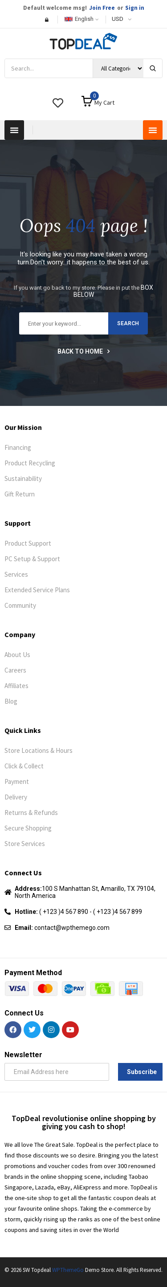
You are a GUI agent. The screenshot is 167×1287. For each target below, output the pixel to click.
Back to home (83, 351)
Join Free (102, 8)
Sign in (134, 8)
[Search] (152, 68)
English (79, 19)
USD (117, 19)
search (128, 323)
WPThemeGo (68, 1270)
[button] (14, 130)
